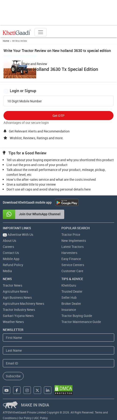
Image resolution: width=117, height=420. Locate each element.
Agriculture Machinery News (23, 303)
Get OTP (58, 115)
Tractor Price (70, 234)
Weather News (13, 321)
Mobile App (11, 259)
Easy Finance (71, 259)
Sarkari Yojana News (18, 315)
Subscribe (13, 376)
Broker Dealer (71, 303)
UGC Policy (41, 418)
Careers (8, 246)
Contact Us (11, 252)
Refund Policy (13, 265)
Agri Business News (17, 297)
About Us (9, 240)
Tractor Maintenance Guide (81, 321)
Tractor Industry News (19, 309)
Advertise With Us (18, 234)
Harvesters (69, 252)
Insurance (68, 309)
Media (7, 271)
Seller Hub (69, 297)
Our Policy (25, 418)
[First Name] (58, 337)
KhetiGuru (68, 285)
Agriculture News (15, 291)
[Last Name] (58, 350)
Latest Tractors (72, 246)
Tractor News (12, 285)
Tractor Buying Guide (76, 315)
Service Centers (72, 265)
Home (6, 40)
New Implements (73, 240)
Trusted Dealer (71, 291)
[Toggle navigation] (41, 32)
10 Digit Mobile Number (24, 101)
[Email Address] (58, 363)
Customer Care (72, 271)
